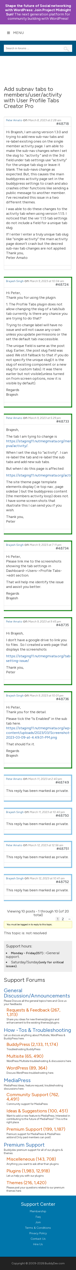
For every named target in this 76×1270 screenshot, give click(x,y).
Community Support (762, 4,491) (32, 1097)
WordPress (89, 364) (26, 1068)
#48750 (62, 815)
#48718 (62, 123)
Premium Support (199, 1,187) (35, 1129)
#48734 (62, 548)
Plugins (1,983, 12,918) (28, 1171)
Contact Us (38, 1239)
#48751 (63, 848)
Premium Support (24, 1144)
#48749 (62, 782)
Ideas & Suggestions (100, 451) (37, 1111)
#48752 (62, 882)
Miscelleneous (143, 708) (31, 1159)
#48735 (62, 625)
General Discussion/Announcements (37, 993)
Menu (15, 33)
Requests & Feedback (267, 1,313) (33, 1012)
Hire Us (38, 1244)
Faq (38, 1217)
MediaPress (17, 1080)
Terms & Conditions (38, 1228)
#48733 (62, 421)
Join (38, 1222)
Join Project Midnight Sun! (38, 9)
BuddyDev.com (55, 1263)
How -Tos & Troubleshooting (37, 1030)
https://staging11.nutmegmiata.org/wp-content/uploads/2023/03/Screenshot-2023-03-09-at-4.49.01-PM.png (38, 733)
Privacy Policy (38, 1233)
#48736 (62, 699)
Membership (38, 1211)
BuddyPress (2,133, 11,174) (32, 1044)
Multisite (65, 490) (24, 1056)
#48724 (62, 284)
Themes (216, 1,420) (26, 1182)
